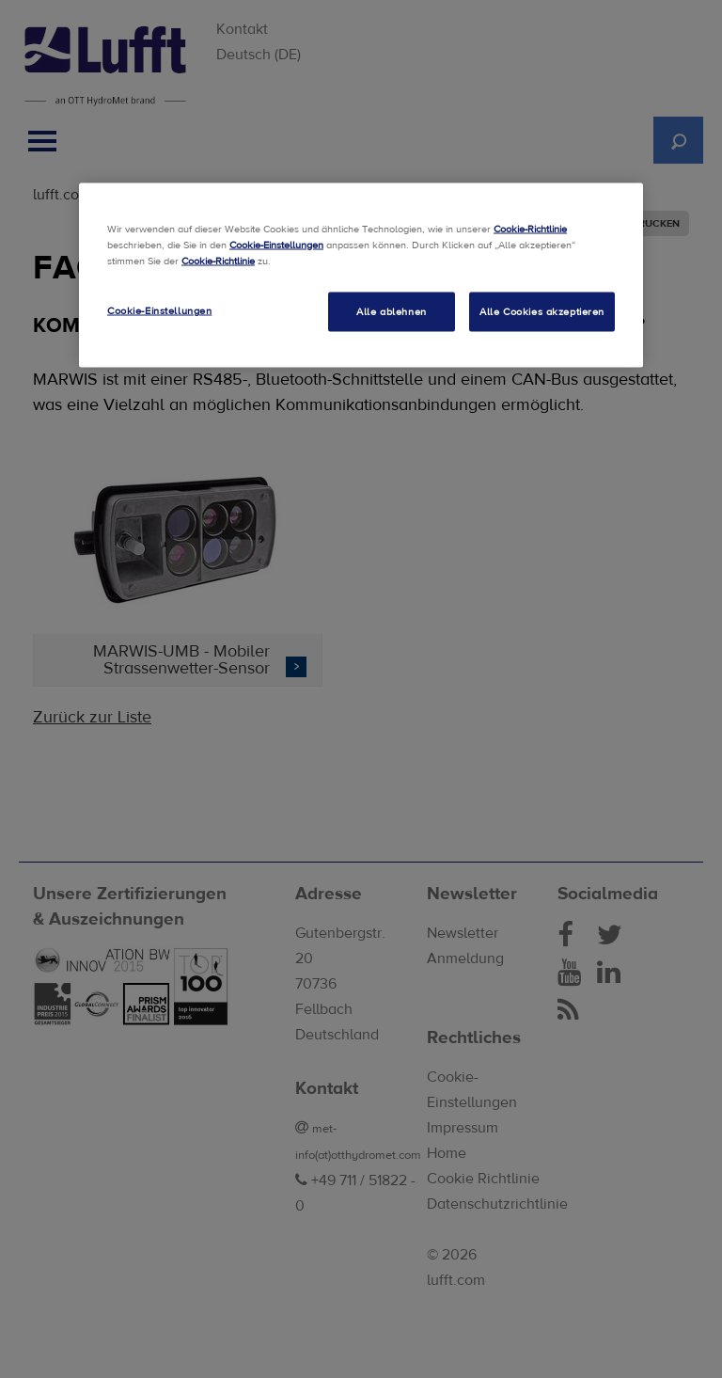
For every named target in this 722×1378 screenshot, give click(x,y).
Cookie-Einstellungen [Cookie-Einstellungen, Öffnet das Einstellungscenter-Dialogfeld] (159, 310)
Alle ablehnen (391, 311)
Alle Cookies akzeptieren (541, 311)
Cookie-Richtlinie (530, 228)
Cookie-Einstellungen (276, 244)
